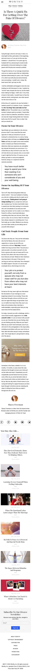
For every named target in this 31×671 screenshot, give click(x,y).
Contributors (15, 642)
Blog (10, 6)
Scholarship (16, 654)
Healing (20, 6)
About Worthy (15, 636)
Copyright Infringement (15, 639)
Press (15, 645)
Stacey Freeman (14, 45)
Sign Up (15, 628)
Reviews (15, 648)
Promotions (15, 651)
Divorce (14, 6)
